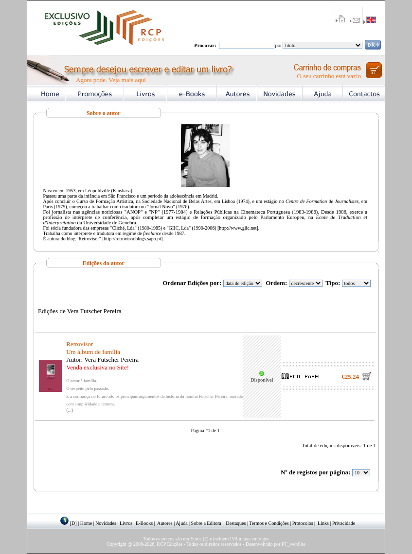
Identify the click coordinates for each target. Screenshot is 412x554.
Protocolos (302, 523)
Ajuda (181, 523)
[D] (73, 523)
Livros (126, 523)
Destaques (236, 523)
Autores (165, 523)
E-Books (144, 523)
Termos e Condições (269, 523)
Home (86, 523)
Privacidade (343, 523)
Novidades (105, 523)
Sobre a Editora (206, 523)
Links (323, 523)
